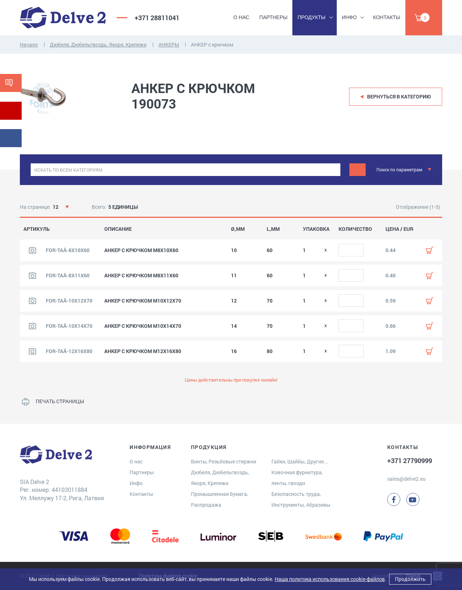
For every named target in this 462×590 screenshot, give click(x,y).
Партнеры (274, 17)
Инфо (349, 17)
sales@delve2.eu (406, 478)
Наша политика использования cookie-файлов (330, 579)
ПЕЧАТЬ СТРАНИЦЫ (60, 401)
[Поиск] (357, 169)
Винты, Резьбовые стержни (223, 461)
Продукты (311, 17)
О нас (241, 17)
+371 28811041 (157, 17)
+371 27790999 (409, 460)
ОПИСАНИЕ (118, 229)
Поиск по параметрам (399, 169)
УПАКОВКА (316, 229)
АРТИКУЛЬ (36, 229)
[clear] (334, 169)
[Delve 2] (63, 17)
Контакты (386, 17)
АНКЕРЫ (168, 44)
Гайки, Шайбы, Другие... (299, 461)
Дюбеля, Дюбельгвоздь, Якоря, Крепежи (98, 44)
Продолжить (410, 579)
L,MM (273, 229)
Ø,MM (238, 229)
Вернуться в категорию (399, 96)
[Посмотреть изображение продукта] (32, 250)
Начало (29, 44)
